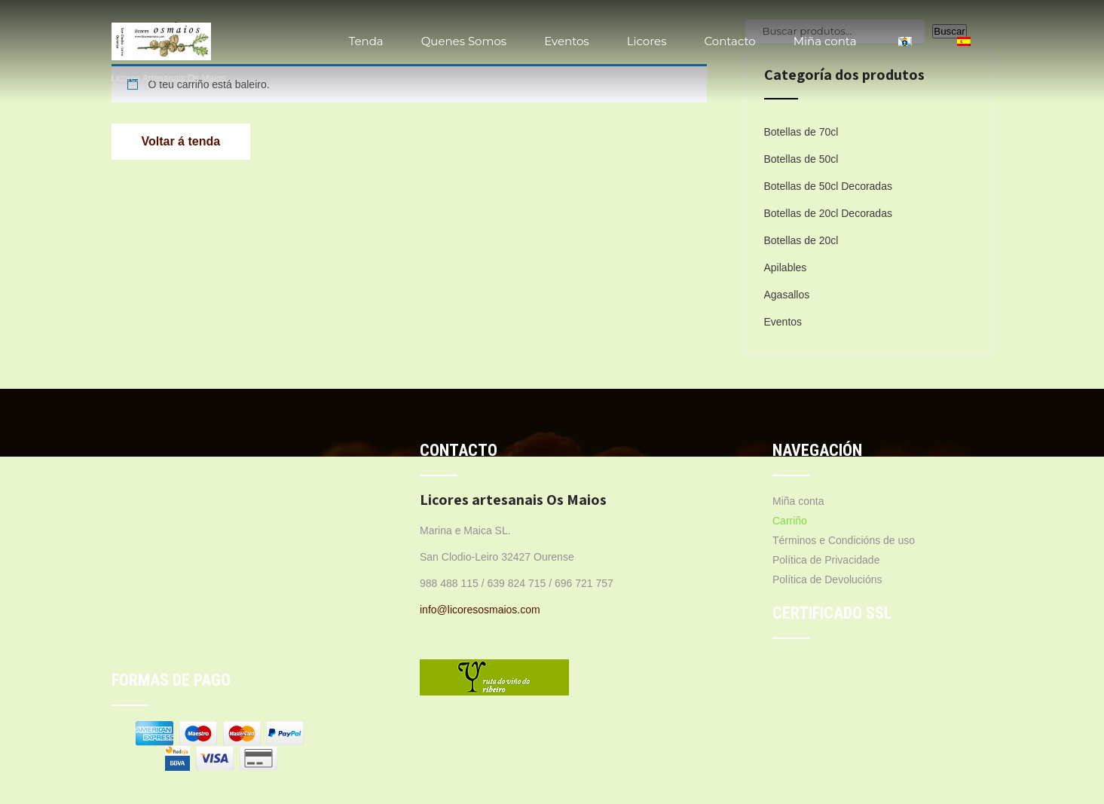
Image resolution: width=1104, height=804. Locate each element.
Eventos (566, 41)
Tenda (366, 41)
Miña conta (825, 41)
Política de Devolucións (827, 579)
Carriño (789, 521)
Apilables (785, 267)
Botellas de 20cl (801, 240)
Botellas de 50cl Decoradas (828, 186)
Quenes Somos (463, 41)
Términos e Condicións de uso (843, 540)
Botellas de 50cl (801, 159)
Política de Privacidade (825, 560)
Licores (647, 41)
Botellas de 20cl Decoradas (828, 213)
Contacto (729, 41)
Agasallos (787, 295)
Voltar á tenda (181, 141)
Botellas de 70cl (801, 132)
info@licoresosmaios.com (480, 610)
